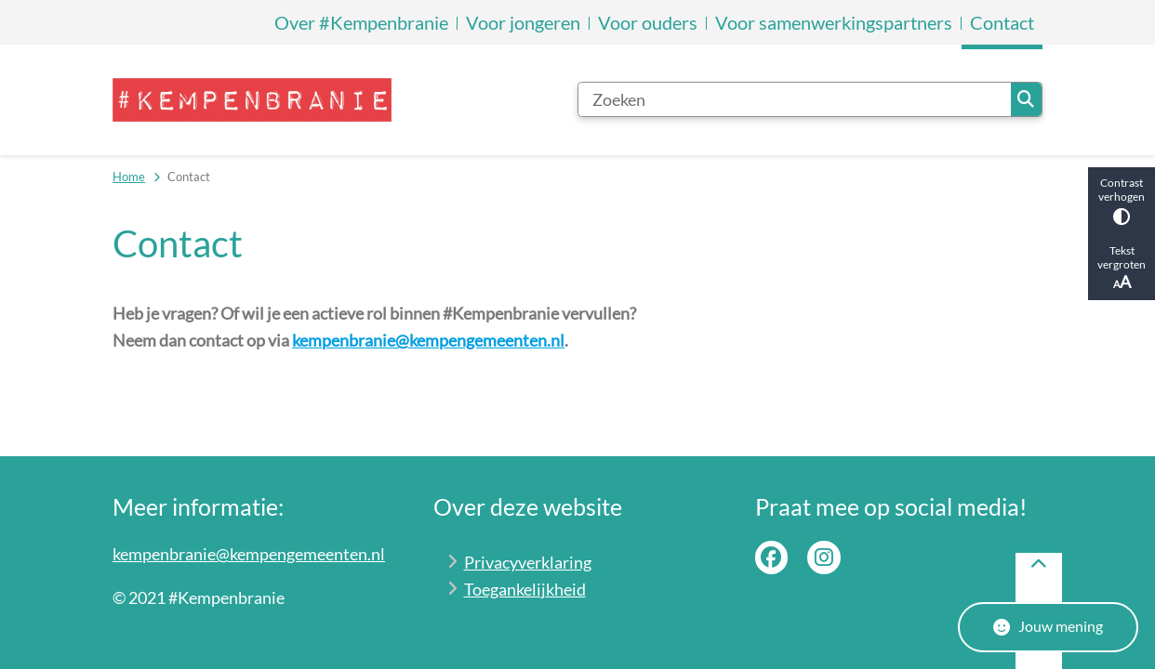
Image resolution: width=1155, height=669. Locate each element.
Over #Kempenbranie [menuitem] (361, 22)
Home (129, 176)
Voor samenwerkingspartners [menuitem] (833, 22)
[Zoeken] (794, 99)
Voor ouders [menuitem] (647, 22)
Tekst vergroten (1121, 267)
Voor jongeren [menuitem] (523, 22)
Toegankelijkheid (525, 589)
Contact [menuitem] (1002, 22)
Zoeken (1025, 99)
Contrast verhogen (1121, 200)
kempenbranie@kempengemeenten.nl (428, 340)
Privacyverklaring (527, 562)
